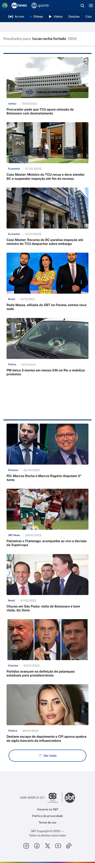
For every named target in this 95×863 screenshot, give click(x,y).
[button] (47, 88)
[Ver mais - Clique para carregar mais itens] (47, 756)
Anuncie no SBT (47, 809)
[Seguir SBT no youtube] (58, 846)
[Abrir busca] (82, 5)
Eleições (74, 16)
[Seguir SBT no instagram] (26, 846)
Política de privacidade (47, 816)
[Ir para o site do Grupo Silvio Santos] (41, 798)
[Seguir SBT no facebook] (37, 846)
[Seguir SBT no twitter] (47, 846)
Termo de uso (47, 822)
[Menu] (91, 5)
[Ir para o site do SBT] (70, 798)
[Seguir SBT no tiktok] (69, 846)
